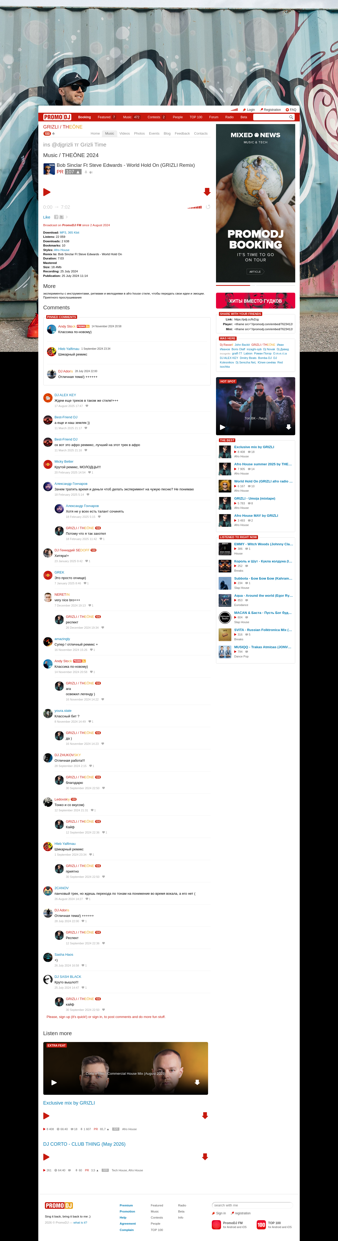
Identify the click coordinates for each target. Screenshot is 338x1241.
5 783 (241, 503)
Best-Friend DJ (66, 417)
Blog (167, 133)
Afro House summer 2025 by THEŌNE (263, 464)
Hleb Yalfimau (68, 348)
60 (80, 1170)
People (178, 117)
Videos (124, 133)
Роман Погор (262, 353)
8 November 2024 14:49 (70, 721)
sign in (97, 1017)
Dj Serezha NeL (246, 362)
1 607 (87, 1129)
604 (240, 617)
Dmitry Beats (248, 357)
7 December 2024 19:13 (70, 605)
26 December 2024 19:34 (82, 627)
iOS (244, 1227)
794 (240, 651)
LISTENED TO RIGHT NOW (238, 537)
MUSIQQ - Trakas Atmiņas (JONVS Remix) (263, 647)
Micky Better (64, 461)
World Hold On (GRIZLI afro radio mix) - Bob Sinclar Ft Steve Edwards (263, 481)
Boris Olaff (238, 349)
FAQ (293, 109)
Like (46, 217)
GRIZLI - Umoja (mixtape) (254, 498)
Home (95, 133)
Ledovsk (62, 799)
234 (240, 583)
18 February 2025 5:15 (80, 516)
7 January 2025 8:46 (68, 583)
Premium (126, 1205)
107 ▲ (73, 171)
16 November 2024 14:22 (82, 699)
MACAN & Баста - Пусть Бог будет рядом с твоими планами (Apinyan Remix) (263, 612)
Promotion (127, 1211)
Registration (272, 109)
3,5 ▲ (95, 1170)
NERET (62, 594)
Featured (107, 117)
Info (180, 1217)
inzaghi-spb (254, 349)
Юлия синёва (267, 362)
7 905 (241, 469)
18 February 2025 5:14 (69, 494)
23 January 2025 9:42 (69, 561)
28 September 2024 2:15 (71, 766)
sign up (64, 1017)
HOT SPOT (227, 381)
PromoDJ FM (71, 225)
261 (49, 1170)
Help (123, 1217)
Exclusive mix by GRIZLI (69, 1103)
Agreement (128, 1223)
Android (231, 1227)
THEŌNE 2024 (80, 155)
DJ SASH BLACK (68, 976)
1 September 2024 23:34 (71, 854)
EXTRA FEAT (57, 1045)
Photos (139, 133)
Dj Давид (283, 349)
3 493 (241, 520)
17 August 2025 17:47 (69, 406)
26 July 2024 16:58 (67, 965)
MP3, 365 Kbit (69, 232)
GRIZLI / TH (63, 127)
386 (240, 548)
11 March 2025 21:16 (68, 450)
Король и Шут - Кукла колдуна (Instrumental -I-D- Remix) (263, 561)
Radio (229, 117)
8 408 (50, 1129)
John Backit (242, 344)
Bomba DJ (265, 357)
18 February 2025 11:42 (81, 539)
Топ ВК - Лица (255, 418)
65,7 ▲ (104, 1129)
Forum (213, 117)
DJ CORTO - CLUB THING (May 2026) (84, 1144)
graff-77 (237, 353)
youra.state (63, 710)
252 (240, 565)
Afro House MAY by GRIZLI (256, 515)
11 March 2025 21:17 (68, 428)
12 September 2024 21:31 (71, 810)
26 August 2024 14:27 (69, 899)
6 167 (241, 486)
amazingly (62, 639)
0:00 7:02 (56, 207)
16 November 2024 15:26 (71, 649)
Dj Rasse (226, 344)
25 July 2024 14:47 (67, 987)
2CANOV (62, 888)
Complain (127, 1229)
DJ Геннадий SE (72, 550)
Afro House (61, 250)
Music (132, 117)
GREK (59, 572)
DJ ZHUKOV (68, 755)
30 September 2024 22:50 (83, 788)
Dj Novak (269, 349)
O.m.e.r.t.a (280, 353)
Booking (84, 117)
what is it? (80, 1222)
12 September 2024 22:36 (83, 832)
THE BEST (227, 440)
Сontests (157, 117)
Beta (244, 117)
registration (243, 1213)
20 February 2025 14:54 (70, 472)
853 (240, 600)
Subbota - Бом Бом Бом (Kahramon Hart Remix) (263, 578)
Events (154, 133)
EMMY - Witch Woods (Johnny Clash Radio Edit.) (263, 544)
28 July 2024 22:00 (67, 921)
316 (240, 634)
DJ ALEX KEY (65, 395)
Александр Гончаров (71, 483)
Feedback (182, 133)
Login (251, 109)
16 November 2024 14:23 (82, 743)
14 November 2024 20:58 (71, 672)
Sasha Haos (64, 954)
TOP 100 (196, 117)
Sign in (221, 1213)
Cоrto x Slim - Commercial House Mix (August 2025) (126, 1074)
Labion (248, 353)
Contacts (201, 133)
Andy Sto (67, 326)
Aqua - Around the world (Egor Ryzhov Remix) (263, 595)
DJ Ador (65, 371)
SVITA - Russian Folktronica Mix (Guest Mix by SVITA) (263, 630)
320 (116, 1129)
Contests (157, 1217)
